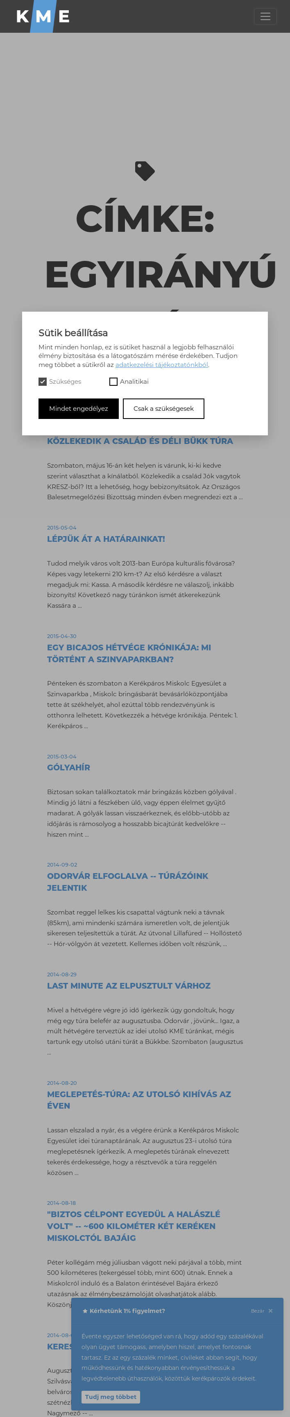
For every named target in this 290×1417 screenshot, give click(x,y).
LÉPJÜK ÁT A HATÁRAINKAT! (106, 539)
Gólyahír (68, 767)
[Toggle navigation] (265, 16)
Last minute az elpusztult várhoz (129, 986)
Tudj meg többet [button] (110, 1397)
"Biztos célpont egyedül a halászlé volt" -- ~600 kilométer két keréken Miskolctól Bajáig (133, 1226)
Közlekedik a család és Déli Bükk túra (140, 441)
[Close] (270, 1311)
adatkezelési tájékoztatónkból (162, 365)
